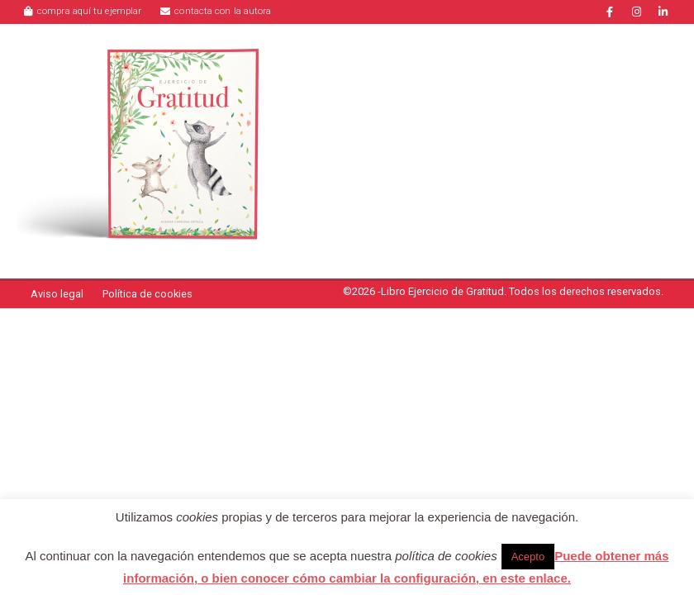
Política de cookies (147, 294)
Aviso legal (57, 294)
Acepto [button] (527, 556)
